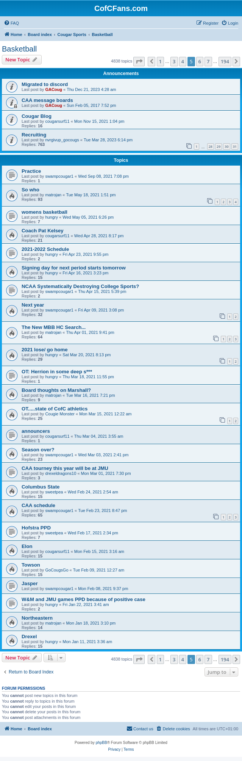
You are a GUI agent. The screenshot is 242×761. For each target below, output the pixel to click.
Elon (27, 546)
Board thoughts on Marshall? (56, 390)
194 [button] (225, 61)
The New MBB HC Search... (54, 327)
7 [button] (208, 61)
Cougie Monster (60, 414)
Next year (33, 305)
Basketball (19, 49)
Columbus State (40, 487)
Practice (31, 171)
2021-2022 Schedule (45, 249)
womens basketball (44, 212)
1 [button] (160, 61)
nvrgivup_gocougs (62, 140)
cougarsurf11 (57, 121)
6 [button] (199, 61)
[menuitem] (11, 23)
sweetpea (54, 492)
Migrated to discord (45, 84)
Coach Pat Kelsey (43, 230)
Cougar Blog (37, 116)
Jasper (30, 583)
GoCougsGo (56, 570)
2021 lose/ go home (45, 349)
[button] (139, 61)
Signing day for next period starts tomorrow (74, 268)
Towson (31, 565)
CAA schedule (38, 505)
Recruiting (34, 135)
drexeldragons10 (60, 473)
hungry (51, 217)
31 (235, 146)
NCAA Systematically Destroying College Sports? (80, 286)
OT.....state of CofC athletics (54, 409)
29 (218, 146)
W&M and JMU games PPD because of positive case (83, 599)
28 (210, 146)
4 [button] (182, 61)
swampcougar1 (59, 176)
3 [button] (174, 61)
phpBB (101, 743)
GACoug (53, 89)
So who (30, 190)
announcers (36, 431)
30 (226, 146)
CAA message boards (47, 100)
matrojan (53, 195)
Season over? (38, 450)
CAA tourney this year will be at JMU (65, 468)
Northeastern (37, 618)
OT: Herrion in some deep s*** (57, 371)
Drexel (29, 636)
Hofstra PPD (36, 528)
